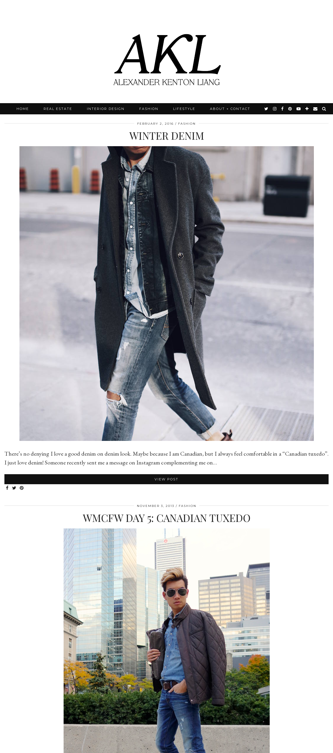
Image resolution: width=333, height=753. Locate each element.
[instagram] (275, 108)
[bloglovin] (307, 108)
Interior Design (106, 109)
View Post (166, 479)
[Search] (324, 108)
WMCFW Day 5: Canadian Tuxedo (167, 518)
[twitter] (266, 108)
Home (22, 109)
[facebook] (282, 108)
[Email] (315, 108)
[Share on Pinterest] (22, 488)
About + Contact (230, 109)
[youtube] (298, 108)
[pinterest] (290, 108)
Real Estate (58, 109)
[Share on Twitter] (14, 488)
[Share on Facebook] (7, 488)
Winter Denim (166, 135)
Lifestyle (184, 109)
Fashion (148, 109)
